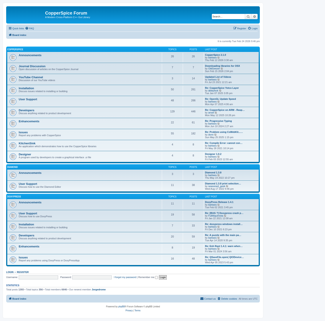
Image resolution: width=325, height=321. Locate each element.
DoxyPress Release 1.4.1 (219, 202)
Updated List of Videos (218, 77)
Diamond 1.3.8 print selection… (223, 183)
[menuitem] (29, 28)
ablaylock (213, 90)
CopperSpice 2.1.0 (215, 55)
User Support (28, 99)
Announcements (30, 55)
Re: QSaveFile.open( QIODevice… (224, 257)
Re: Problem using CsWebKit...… (224, 132)
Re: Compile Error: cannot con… (224, 143)
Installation (26, 88)
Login (9, 272)
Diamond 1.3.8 (213, 172)
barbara (212, 57)
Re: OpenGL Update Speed (220, 99)
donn (211, 134)
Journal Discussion (32, 66)
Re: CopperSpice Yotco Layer (222, 88)
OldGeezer (214, 68)
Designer (25, 154)
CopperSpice (15, 49)
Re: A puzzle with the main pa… (223, 235)
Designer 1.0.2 (213, 154)
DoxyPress (14, 196)
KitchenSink (27, 143)
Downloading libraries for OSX (222, 66)
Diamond (12, 167)
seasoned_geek (216, 186)
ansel (211, 112)
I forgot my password (125, 277)
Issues (23, 132)
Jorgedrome (99, 289)
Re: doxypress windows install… (224, 224)
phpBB (121, 306)
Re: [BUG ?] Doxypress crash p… (224, 213)
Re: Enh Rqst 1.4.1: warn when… (224, 246)
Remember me (148, 277)
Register (23, 272)
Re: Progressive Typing (218, 121)
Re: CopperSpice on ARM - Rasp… (225, 110)
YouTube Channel (31, 77)
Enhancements (29, 121)
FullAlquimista (215, 215)
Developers (26, 110)
